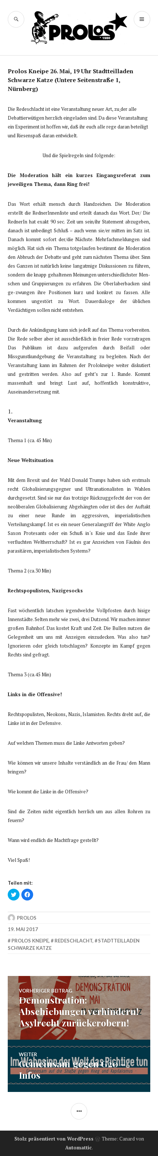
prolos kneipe (30, 941)
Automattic (78, 1147)
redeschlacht (73, 941)
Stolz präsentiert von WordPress (54, 1138)
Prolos (26, 918)
